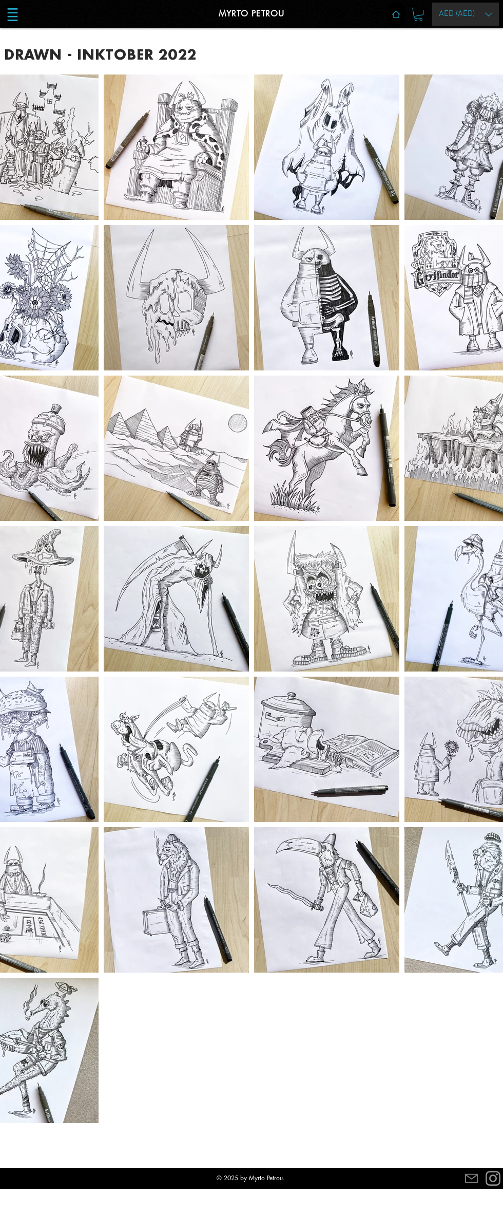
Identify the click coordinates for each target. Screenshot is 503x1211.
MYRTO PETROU (251, 13)
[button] (12, 14)
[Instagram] (493, 1178)
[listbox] (465, 14)
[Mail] (471, 1178)
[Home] (396, 14)
